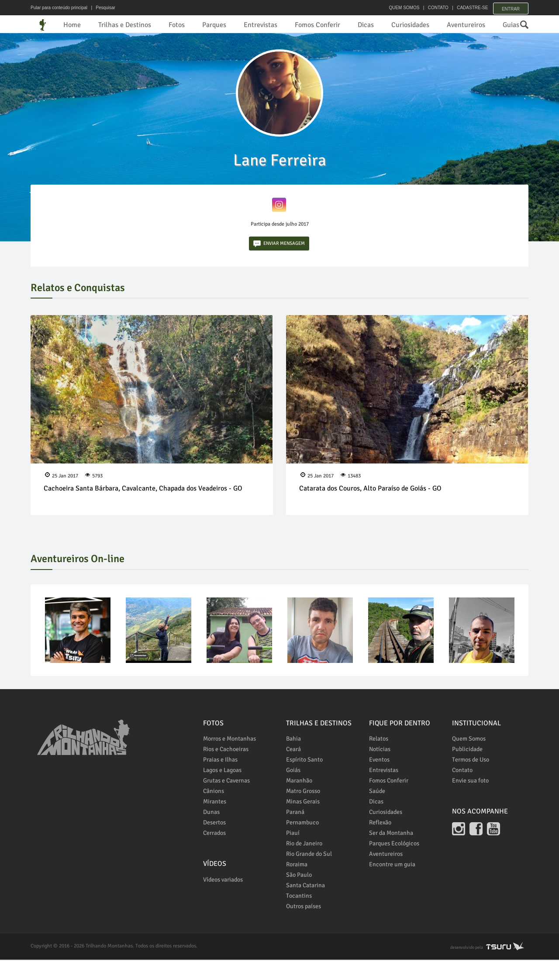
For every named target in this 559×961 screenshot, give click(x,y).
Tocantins (299, 897)
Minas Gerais (303, 803)
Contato (462, 771)
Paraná (295, 813)
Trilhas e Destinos (124, 25)
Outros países (303, 907)
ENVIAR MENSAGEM (279, 245)
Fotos (177, 25)
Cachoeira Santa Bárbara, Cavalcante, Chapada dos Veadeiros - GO (143, 490)
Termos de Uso (470, 761)
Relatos (378, 740)
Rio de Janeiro (304, 844)
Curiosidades (410, 25)
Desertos (214, 823)
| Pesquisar (102, 7)
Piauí (293, 834)
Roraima (296, 865)
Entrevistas (260, 25)
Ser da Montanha (391, 834)
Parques (214, 25)
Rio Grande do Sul (309, 855)
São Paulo (299, 876)
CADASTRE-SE (467, 7)
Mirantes (214, 803)
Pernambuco (302, 823)
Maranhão (299, 782)
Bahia (293, 740)
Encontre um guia (392, 865)
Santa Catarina (305, 886)
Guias (511, 25)
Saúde (377, 792)
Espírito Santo (304, 761)
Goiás (293, 771)
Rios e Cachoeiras (225, 750)
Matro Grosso (303, 792)
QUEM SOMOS (399, 7)
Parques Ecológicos (394, 844)
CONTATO (433, 7)
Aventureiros (466, 25)
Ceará (293, 750)
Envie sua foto (470, 782)
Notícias (379, 750)
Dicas (366, 25)
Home (72, 25)
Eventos (379, 761)
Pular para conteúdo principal (59, 7)
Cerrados (214, 834)
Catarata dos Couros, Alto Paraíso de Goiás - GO (370, 490)
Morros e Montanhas (229, 740)
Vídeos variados (223, 881)
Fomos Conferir (317, 25)
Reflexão (380, 823)
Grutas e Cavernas (226, 782)
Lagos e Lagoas (222, 771)
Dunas (211, 813)
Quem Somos (469, 740)
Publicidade (467, 750)
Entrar (511, 7)
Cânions (213, 792)
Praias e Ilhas (220, 761)
